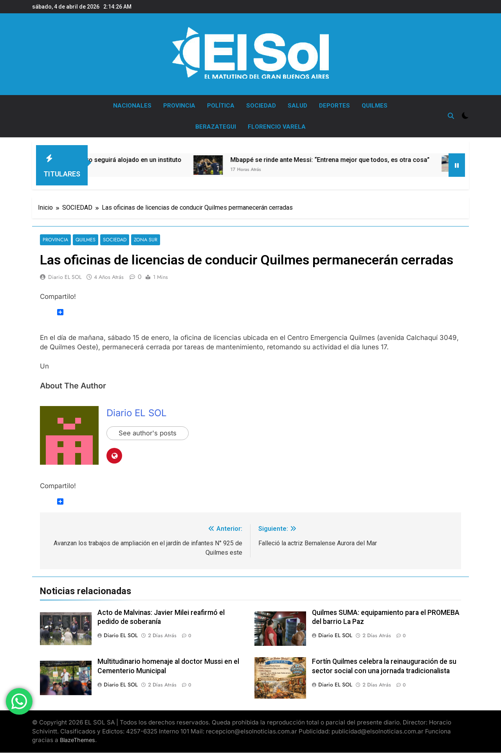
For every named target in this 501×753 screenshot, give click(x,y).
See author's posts (148, 433)
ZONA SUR (142, 240)
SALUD (297, 105)
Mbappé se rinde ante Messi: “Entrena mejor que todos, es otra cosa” (348, 160)
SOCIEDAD (261, 105)
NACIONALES (132, 105)
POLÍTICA (220, 105)
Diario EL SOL (64, 277)
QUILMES (374, 105)
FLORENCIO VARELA (277, 126)
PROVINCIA (179, 105)
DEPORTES (334, 105)
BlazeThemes (77, 740)
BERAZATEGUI (215, 126)
